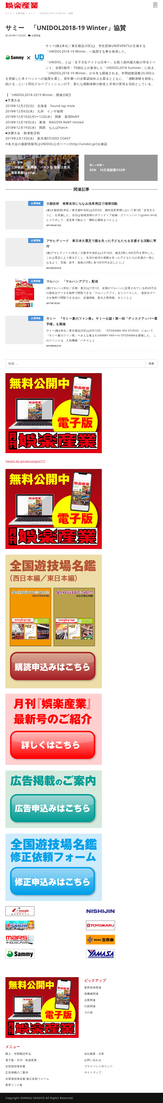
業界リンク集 (14, 1085)
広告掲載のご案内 (16, 1072)
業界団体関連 (92, 987)
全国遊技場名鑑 (15, 1066)
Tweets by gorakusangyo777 (25, 461)
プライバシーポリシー (98, 1066)
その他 (88, 1012)
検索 (151, 363)
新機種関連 (91, 993)
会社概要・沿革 (94, 1053)
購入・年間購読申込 (18, 1053)
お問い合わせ (92, 1060)
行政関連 (90, 1006)
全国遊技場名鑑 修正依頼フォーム (27, 1078)
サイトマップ (92, 1072)
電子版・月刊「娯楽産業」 (22, 1060)
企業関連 (36, 35)
